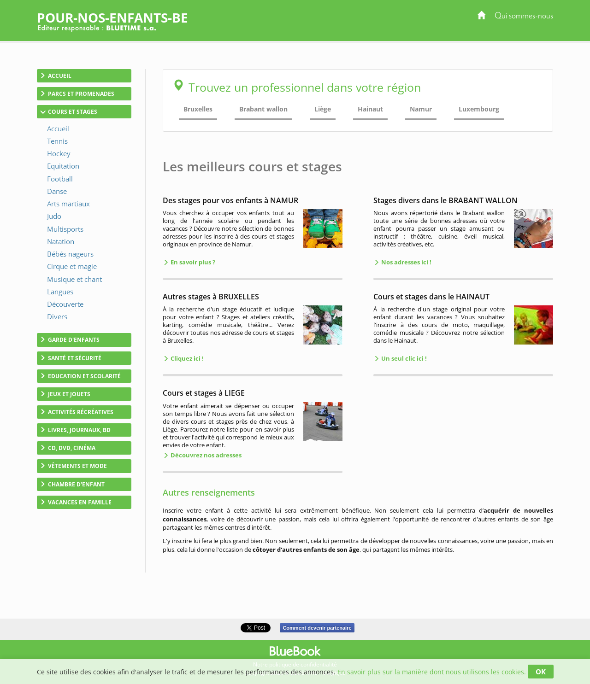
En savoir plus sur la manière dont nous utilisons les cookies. (431, 671)
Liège (322, 109)
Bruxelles (197, 109)
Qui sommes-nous (524, 16)
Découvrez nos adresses (205, 455)
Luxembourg (479, 109)
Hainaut (370, 109)
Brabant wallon (263, 109)
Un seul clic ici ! (403, 358)
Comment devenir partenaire (317, 628)
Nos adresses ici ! (405, 262)
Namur (421, 109)
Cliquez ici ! (186, 358)
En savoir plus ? (192, 262)
